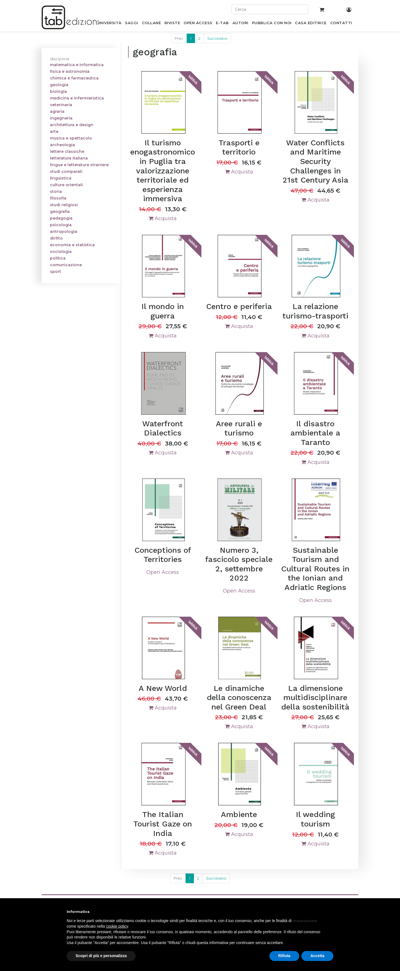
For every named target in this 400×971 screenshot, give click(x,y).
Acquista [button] (163, 218)
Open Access (162, 572)
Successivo (217, 38)
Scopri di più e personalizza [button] (101, 955)
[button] (330, 911)
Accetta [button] (317, 955)
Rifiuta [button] (284, 955)
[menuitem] (109, 24)
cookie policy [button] (117, 926)
